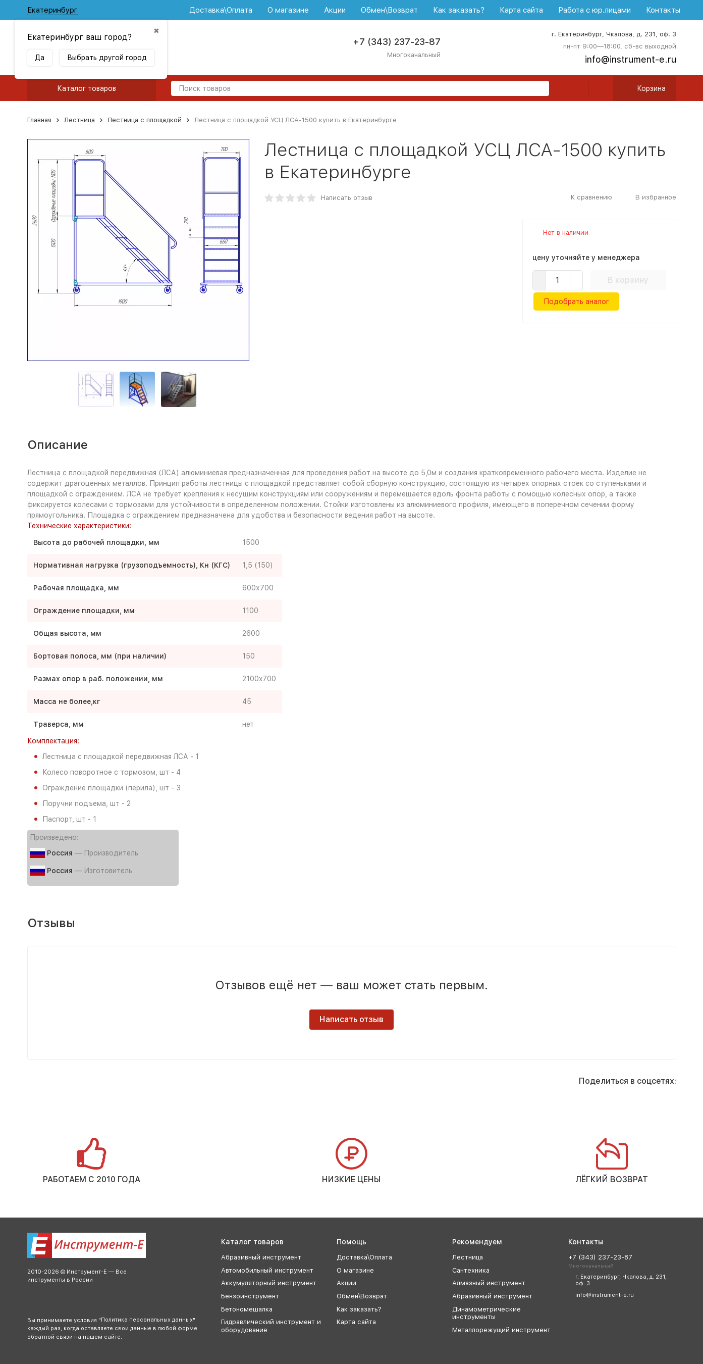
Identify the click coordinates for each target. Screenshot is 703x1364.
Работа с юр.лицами (594, 10)
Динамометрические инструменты (486, 1313)
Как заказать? (458, 10)
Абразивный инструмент (261, 1257)
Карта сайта (521, 10)
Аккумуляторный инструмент (268, 1283)
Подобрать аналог (576, 301)
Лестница (79, 120)
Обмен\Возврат (389, 10)
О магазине (288, 10)
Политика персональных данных (147, 1320)
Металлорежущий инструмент (501, 1330)
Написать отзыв (346, 197)
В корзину (628, 280)
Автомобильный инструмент (267, 1270)
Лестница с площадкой (144, 120)
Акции (335, 10)
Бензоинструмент (250, 1296)
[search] (537, 89)
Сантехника (471, 1270)
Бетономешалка (247, 1309)
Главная (39, 120)
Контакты (663, 10)
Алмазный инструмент (488, 1283)
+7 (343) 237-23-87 (397, 41)
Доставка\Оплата (220, 10)
